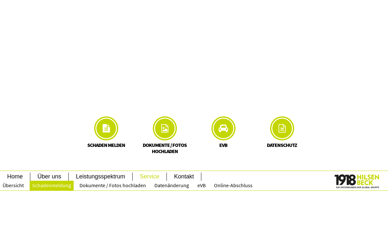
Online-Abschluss (233, 185)
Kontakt (184, 176)
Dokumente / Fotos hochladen (112, 185)
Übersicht (13, 185)
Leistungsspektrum (100, 176)
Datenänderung (171, 185)
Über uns (49, 176)
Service (149, 176)
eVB (201, 185)
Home (15, 176)
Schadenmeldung (51, 185)
